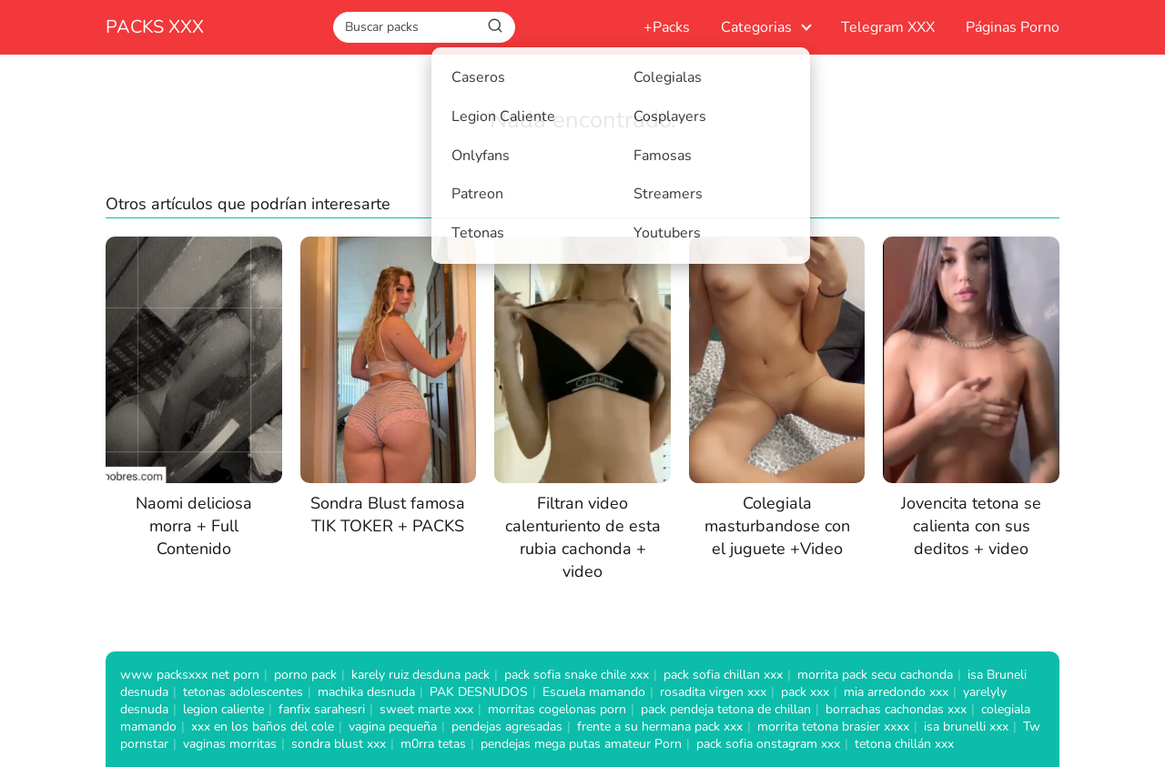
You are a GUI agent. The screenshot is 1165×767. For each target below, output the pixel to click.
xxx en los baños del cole (262, 726)
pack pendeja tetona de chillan (726, 709)
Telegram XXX (888, 27)
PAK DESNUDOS (479, 692)
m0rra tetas (433, 743)
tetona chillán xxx (904, 743)
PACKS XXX (155, 27)
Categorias (756, 27)
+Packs (666, 27)
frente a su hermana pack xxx (660, 726)
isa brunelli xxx (966, 726)
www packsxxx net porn (189, 674)
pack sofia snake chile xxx (576, 674)
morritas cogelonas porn (557, 709)
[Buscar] (495, 26)
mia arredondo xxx (896, 692)
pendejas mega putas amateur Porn (581, 743)
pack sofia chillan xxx (723, 674)
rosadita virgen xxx (713, 692)
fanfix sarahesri (322, 709)
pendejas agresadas (506, 726)
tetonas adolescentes (243, 692)
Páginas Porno (1012, 27)
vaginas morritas (230, 743)
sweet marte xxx (426, 709)
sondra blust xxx (338, 743)
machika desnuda (366, 692)
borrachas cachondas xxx (896, 709)
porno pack (305, 674)
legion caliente (223, 709)
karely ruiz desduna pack (420, 674)
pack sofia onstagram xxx (768, 743)
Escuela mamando (593, 692)
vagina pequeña (393, 726)
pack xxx (805, 692)
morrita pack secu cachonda (875, 674)
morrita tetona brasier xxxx (833, 726)
